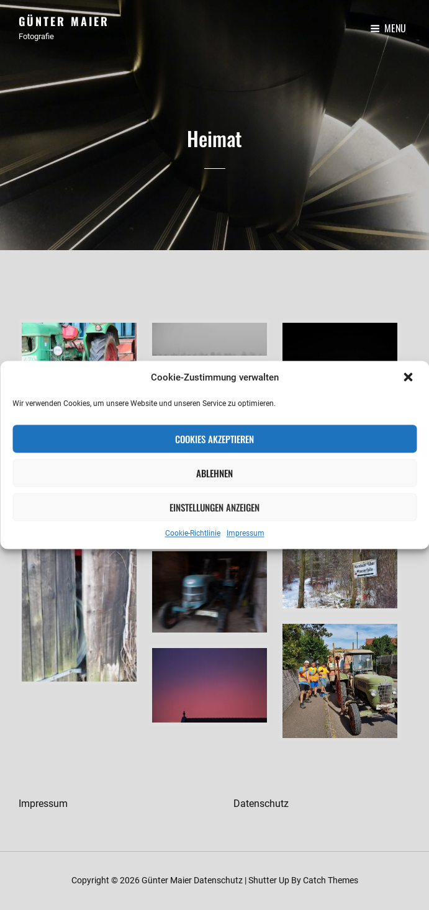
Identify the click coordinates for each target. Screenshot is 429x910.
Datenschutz (261, 803)
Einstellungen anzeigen (214, 507)
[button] (409, 378)
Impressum (245, 533)
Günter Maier (64, 21)
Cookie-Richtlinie (192, 533)
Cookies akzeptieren (214, 439)
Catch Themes (330, 880)
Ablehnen (214, 473)
